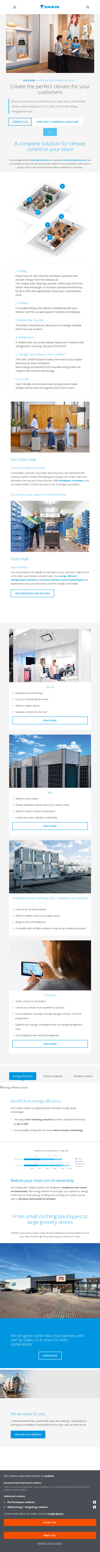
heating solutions (39, 160)
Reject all (50, 1535)
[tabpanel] (50, 1111)
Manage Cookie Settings (50, 1543)
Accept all (50, 1522)
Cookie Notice (55, 1513)
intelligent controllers (70, 480)
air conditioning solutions (73, 160)
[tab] (22, 1076)
